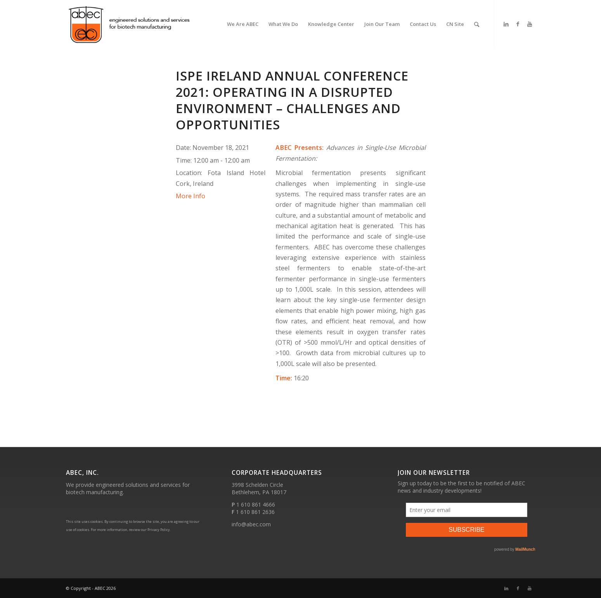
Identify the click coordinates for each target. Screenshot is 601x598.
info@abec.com (251, 524)
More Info (190, 196)
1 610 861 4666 (255, 504)
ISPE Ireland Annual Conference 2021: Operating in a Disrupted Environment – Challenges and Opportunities (292, 100)
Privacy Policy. (159, 529)
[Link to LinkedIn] (506, 24)
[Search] (476, 24)
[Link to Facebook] (518, 24)
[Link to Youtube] (529, 24)
